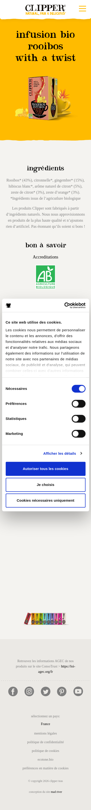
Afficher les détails (59, 453)
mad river (56, 792)
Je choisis (45, 485)
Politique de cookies (45, 751)
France (45, 724)
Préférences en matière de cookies (46, 768)
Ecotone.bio (45, 759)
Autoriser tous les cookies (45, 469)
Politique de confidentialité (45, 742)
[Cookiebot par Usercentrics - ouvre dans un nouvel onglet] (64, 305)
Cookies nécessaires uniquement (45, 500)
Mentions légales (45, 733)
